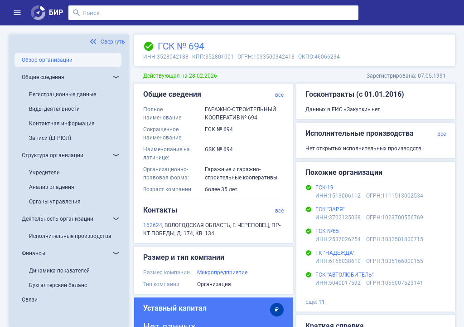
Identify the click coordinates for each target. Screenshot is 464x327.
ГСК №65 (327, 231)
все (279, 95)
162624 (152, 225)
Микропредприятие (222, 272)
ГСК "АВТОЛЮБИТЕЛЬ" (344, 275)
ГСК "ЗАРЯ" (330, 209)
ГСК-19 (324, 187)
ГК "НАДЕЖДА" (334, 253)
